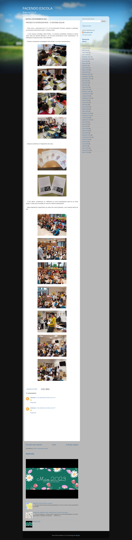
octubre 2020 (85, 96)
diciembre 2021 (86, 74)
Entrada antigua (72, 445)
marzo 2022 (85, 67)
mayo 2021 (85, 83)
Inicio (54, 445)
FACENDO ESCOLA (37, 8)
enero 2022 (85, 72)
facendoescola (88, 32)
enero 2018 (85, 152)
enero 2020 (85, 111)
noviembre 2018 (86, 137)
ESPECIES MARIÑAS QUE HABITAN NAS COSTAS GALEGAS (50, 512)
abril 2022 (85, 65)
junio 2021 (85, 80)
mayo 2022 (85, 63)
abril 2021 (85, 85)
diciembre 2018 (86, 135)
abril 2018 (85, 146)
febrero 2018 (85, 150)
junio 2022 (85, 61)
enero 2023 (85, 54)
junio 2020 (85, 100)
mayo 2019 (85, 124)
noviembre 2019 (86, 115)
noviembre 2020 (86, 93)
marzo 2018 (85, 148)
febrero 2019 (85, 130)
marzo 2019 (85, 128)
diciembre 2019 (86, 113)
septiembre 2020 (86, 98)
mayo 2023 (85, 48)
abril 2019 (85, 126)
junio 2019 (85, 122)
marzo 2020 (85, 107)
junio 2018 (85, 141)
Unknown (33, 397)
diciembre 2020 (86, 91)
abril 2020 (85, 104)
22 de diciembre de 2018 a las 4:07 (45, 397)
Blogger (78, 535)
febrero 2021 (85, 89)
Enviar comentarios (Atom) (41, 448)
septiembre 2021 (86, 78)
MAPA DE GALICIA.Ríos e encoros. (43, 503)
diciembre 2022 (86, 57)
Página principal (86, 26)
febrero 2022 (85, 70)
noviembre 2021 (86, 76)
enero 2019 (85, 133)
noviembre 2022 (86, 59)
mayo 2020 (85, 102)
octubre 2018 (85, 139)
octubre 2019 (85, 117)
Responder (33, 402)
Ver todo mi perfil (86, 35)
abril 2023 (85, 50)
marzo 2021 (85, 87)
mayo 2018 (85, 143)
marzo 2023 (85, 52)
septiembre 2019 (86, 119)
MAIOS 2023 (30, 454)
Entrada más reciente (34, 445)
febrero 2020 (85, 109)
